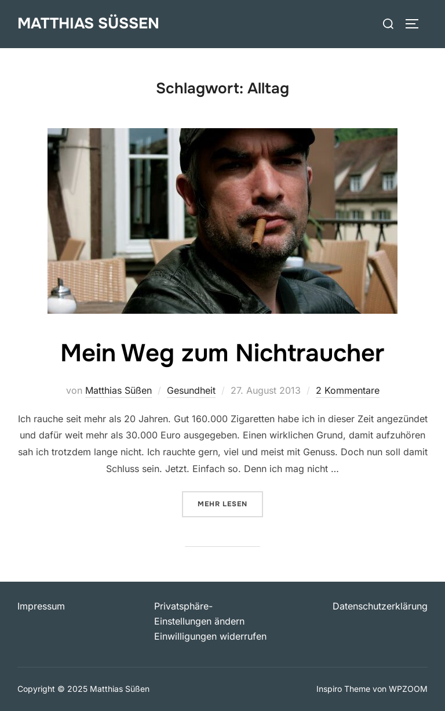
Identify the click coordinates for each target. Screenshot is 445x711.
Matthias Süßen (88, 23)
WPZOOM (408, 689)
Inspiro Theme (343, 689)
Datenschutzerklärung (380, 606)
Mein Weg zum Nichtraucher (222, 353)
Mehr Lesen (230, 503)
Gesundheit (191, 390)
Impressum (41, 606)
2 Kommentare (348, 390)
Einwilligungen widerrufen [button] (210, 636)
